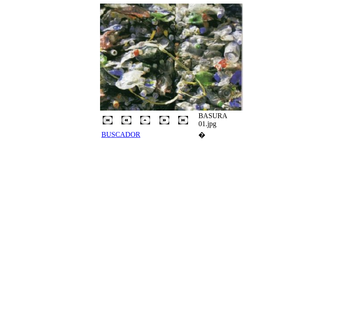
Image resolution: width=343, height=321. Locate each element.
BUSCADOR (120, 134)
